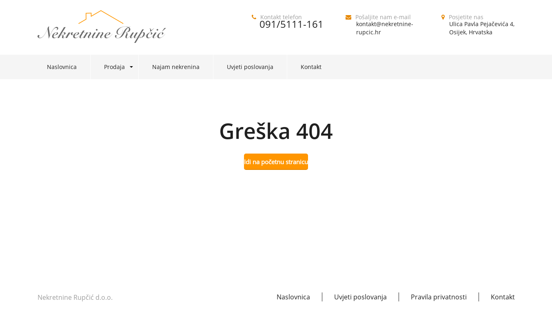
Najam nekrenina (176, 67)
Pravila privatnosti (439, 296)
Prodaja (114, 67)
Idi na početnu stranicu (276, 162)
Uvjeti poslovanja (250, 67)
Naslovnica (62, 67)
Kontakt (311, 67)
